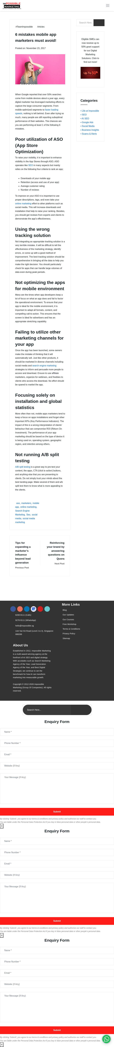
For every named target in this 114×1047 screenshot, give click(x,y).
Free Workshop (69, 624)
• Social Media (88, 126)
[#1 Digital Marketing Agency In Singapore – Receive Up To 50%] (106, 1039)
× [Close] (1, 826)
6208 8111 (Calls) (23, 615)
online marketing (23, 203)
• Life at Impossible (90, 111)
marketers (26, 503)
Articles (40, 27)
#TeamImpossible (24, 27)
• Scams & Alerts (89, 134)
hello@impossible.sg (24, 626)
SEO (30, 165)
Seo (28, 514)
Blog (65, 610)
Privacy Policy (69, 633)
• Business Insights (90, 130)
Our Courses (68, 619)
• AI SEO (85, 118)
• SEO (84, 115)
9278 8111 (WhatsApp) (25, 620)
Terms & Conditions (71, 629)
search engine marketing (44, 365)
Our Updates (68, 615)
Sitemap (66, 638)
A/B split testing (22, 467)
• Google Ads (87, 122)
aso (18, 503)
